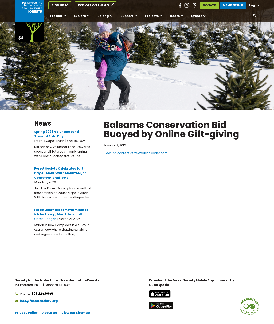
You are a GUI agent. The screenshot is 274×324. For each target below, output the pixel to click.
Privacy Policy (26, 312)
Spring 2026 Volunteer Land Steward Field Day (56, 134)
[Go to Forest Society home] (29, 21)
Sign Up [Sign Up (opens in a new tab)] (58, 5)
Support (127, 16)
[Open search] (254, 15)
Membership (233, 5)
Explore (80, 16)
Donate (209, 5)
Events (196, 16)
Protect (56, 16)
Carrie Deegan (45, 219)
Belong (103, 16)
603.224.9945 (42, 293)
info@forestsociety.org (39, 301)
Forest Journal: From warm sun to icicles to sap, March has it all (61, 212)
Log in (254, 5)
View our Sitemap (75, 312)
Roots (175, 16)
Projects (152, 16)
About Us (49, 312)
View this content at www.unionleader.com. (136, 153)
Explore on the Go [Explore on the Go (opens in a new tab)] (93, 5)
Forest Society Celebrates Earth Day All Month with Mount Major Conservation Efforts (60, 173)
